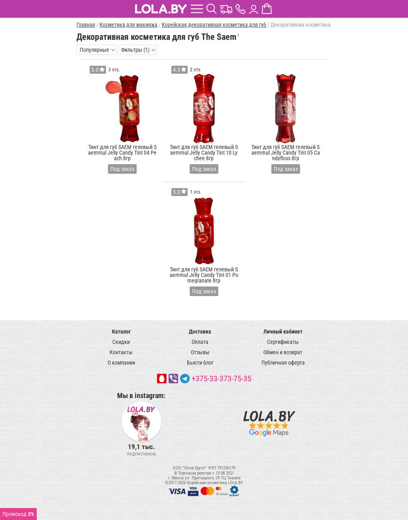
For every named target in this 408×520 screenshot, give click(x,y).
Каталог (121, 331)
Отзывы (200, 352)
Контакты (121, 352)
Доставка (200, 331)
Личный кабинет (282, 331)
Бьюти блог (200, 362)
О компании (121, 362)
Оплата (200, 342)
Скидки (121, 342)
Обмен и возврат (282, 352)
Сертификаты (283, 342)
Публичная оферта (283, 362)
